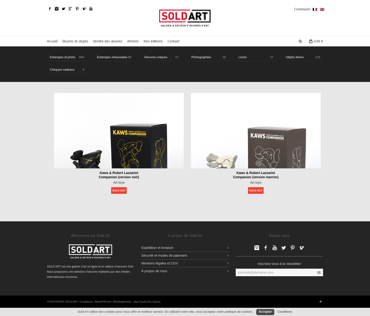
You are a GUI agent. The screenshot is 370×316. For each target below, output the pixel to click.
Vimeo (84, 9)
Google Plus (70, 9)
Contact (174, 41)
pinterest (77, 9)
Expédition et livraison (157, 248)
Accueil (52, 41)
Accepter (265, 311)
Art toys (118, 182)
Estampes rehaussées (114, 57)
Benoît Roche (103, 301)
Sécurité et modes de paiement (164, 255)
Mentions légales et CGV (159, 263)
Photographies (208, 57)
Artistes (133, 41)
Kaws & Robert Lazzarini (119, 173)
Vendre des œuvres (107, 41)
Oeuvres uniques (161, 57)
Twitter (63, 9)
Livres (256, 57)
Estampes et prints (67, 57)
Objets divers (303, 57)
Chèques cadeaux (67, 69)
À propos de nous (154, 271)
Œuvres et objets (75, 41)
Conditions (285, 311)
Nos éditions (153, 41)
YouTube (91, 9)
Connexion (302, 9)
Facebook (50, 9)
